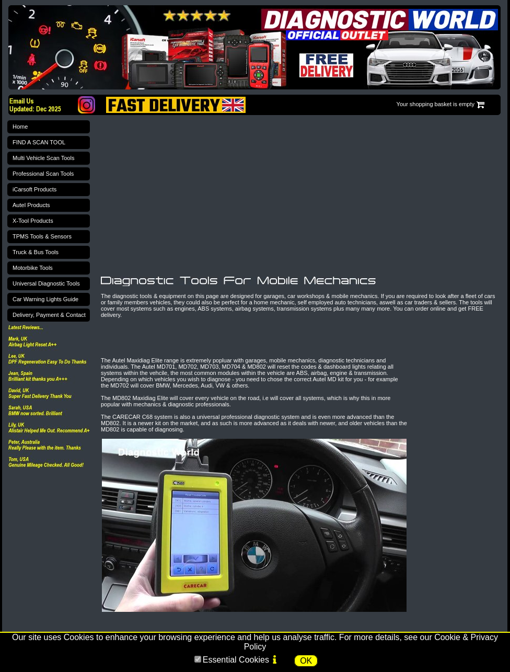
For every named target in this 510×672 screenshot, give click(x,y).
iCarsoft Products (34, 189)
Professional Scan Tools (43, 173)
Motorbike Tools (33, 268)
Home (20, 126)
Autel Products (31, 205)
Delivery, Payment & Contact (49, 315)
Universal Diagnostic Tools (46, 283)
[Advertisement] (223, 195)
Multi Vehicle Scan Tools (43, 158)
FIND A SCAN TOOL (39, 142)
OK (306, 660)
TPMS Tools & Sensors (42, 236)
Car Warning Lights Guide (45, 299)
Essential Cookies (236, 659)
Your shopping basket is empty (435, 104)
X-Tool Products (33, 221)
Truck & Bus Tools (36, 252)
